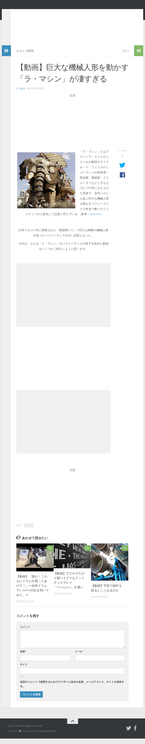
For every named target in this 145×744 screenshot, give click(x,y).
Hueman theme (48, 736)
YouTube (29, 530)
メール (79, 656)
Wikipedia (95, 219)
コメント (25, 632)
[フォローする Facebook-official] (135, 733)
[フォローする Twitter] (128, 733)
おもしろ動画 (25, 56)
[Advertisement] (72, 128)
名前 (23, 656)
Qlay (14, 12)
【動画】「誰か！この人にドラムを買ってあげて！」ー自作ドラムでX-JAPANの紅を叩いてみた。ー (32, 591)
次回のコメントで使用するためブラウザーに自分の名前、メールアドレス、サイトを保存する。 (72, 689)
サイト (24, 670)
